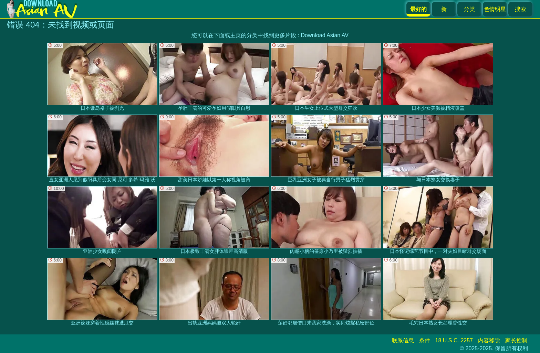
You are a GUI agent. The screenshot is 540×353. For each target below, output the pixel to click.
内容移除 (489, 340)
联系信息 (403, 340)
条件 (424, 340)
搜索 (520, 9)
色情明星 (495, 9)
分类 (469, 9)
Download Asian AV (324, 35)
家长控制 (516, 340)
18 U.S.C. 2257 (454, 340)
